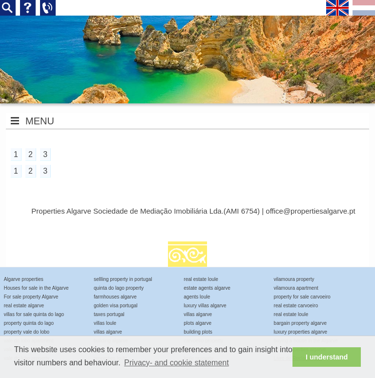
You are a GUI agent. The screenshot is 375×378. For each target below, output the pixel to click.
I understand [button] (327, 357)
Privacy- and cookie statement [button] (176, 362)
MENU (39, 121)
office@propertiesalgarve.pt (310, 211)
